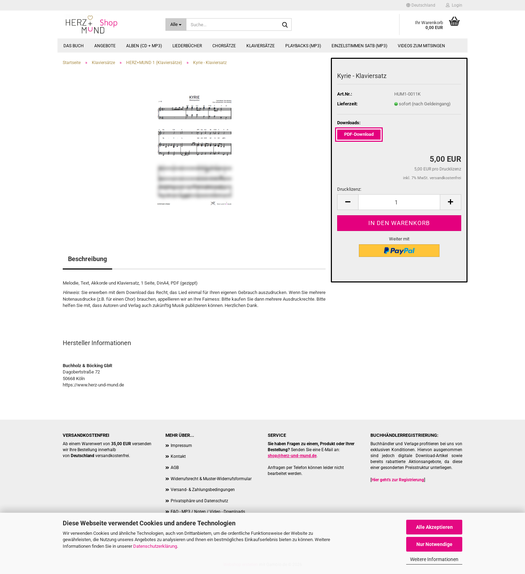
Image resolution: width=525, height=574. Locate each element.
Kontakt (178, 456)
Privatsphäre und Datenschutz (199, 500)
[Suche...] (176, 24)
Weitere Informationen (434, 559)
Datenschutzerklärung (155, 546)
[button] (421, 5)
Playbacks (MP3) (303, 45)
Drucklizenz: (349, 189)
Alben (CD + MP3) (144, 45)
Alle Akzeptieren (434, 527)
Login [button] (454, 5)
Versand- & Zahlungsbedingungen (203, 489)
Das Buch (73, 45)
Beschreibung (87, 258)
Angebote (105, 45)
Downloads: (349, 122)
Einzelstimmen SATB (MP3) (359, 45)
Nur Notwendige (434, 544)
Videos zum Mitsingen (421, 45)
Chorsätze (224, 45)
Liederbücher (187, 45)
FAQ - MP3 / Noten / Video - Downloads (208, 511)
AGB (175, 467)
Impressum (181, 445)
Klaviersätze (260, 45)
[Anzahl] (399, 202)
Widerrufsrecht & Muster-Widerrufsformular (211, 478)
